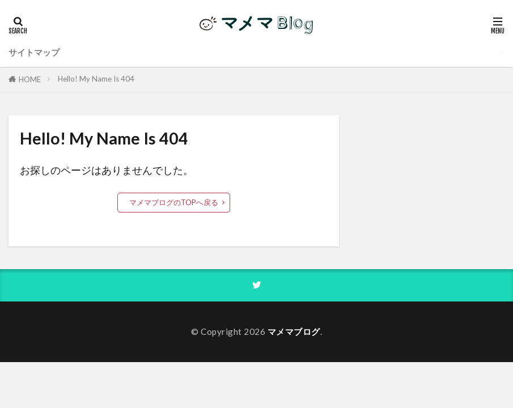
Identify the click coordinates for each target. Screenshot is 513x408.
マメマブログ (294, 331)
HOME (30, 79)
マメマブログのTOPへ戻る (173, 202)
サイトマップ (34, 52)
